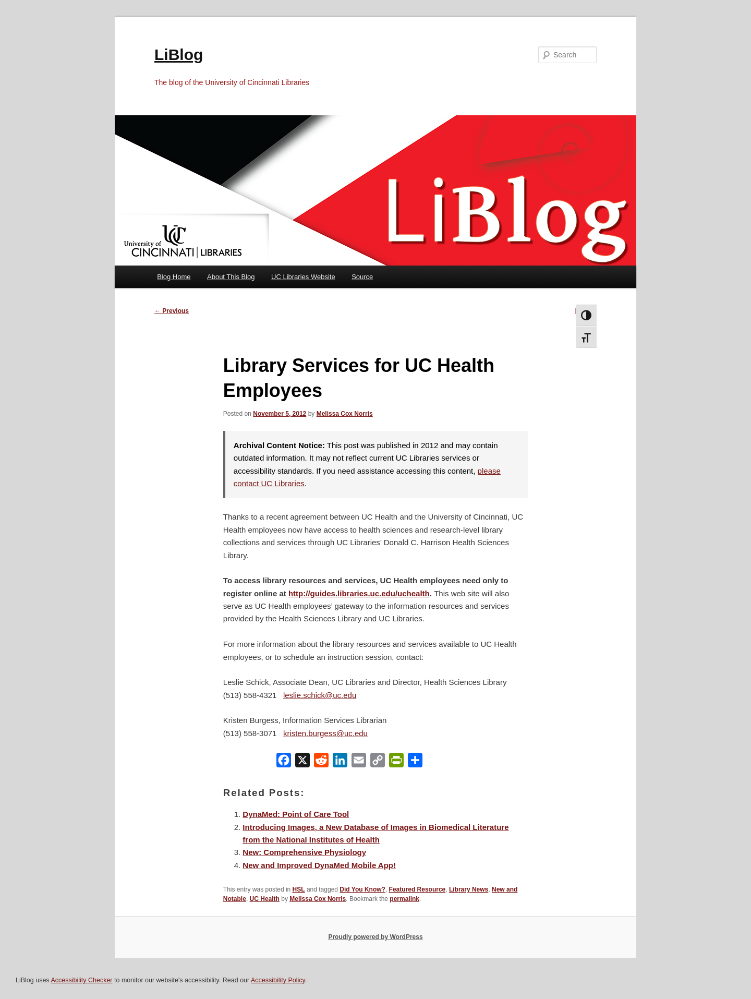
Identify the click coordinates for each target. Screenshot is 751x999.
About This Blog (231, 277)
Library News (468, 889)
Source (362, 277)
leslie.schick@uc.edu (319, 695)
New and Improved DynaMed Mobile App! (319, 865)
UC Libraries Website (303, 277)
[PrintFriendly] (396, 762)
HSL (299, 889)
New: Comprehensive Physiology (304, 852)
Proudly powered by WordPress (375, 937)
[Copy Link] (377, 762)
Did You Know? (362, 889)
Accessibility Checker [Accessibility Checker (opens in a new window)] (81, 980)
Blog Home (173, 277)
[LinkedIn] (340, 762)
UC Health (265, 898)
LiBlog (178, 54)
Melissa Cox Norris (345, 413)
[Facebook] (283, 762)
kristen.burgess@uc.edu (325, 733)
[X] (302, 762)
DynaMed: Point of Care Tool (296, 814)
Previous (171, 311)
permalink (404, 898)
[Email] (358, 762)
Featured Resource (417, 889)
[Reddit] (321, 762)
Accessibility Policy (278, 980)
